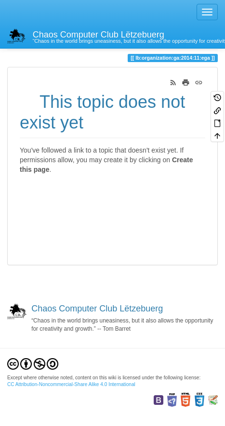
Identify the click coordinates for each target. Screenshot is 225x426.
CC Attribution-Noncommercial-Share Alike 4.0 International (71, 384)
